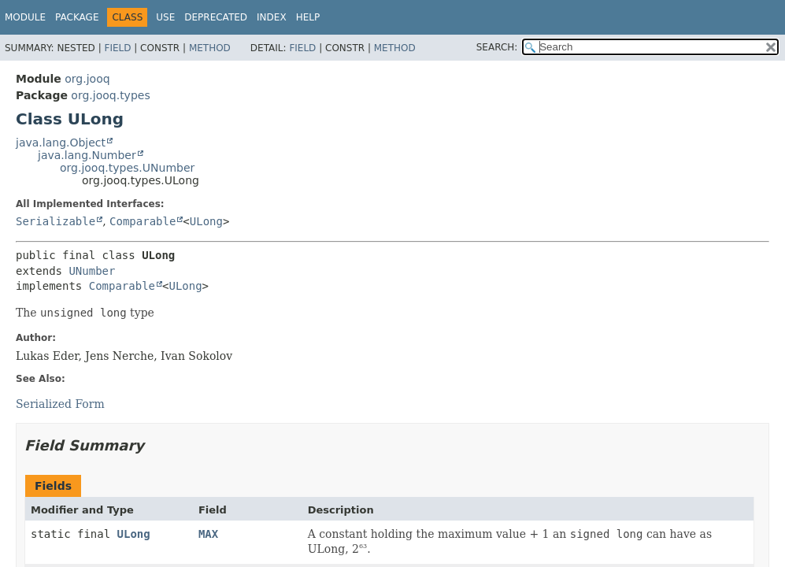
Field (117, 48)
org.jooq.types (110, 95)
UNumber (92, 271)
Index (272, 17)
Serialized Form (60, 404)
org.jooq (87, 78)
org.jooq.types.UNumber (127, 167)
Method (210, 48)
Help (308, 17)
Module (25, 17)
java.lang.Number (87, 155)
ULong (206, 221)
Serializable (55, 221)
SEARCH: (497, 47)
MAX (208, 534)
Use (165, 17)
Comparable (142, 221)
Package (76, 17)
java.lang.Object (61, 142)
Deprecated (215, 17)
